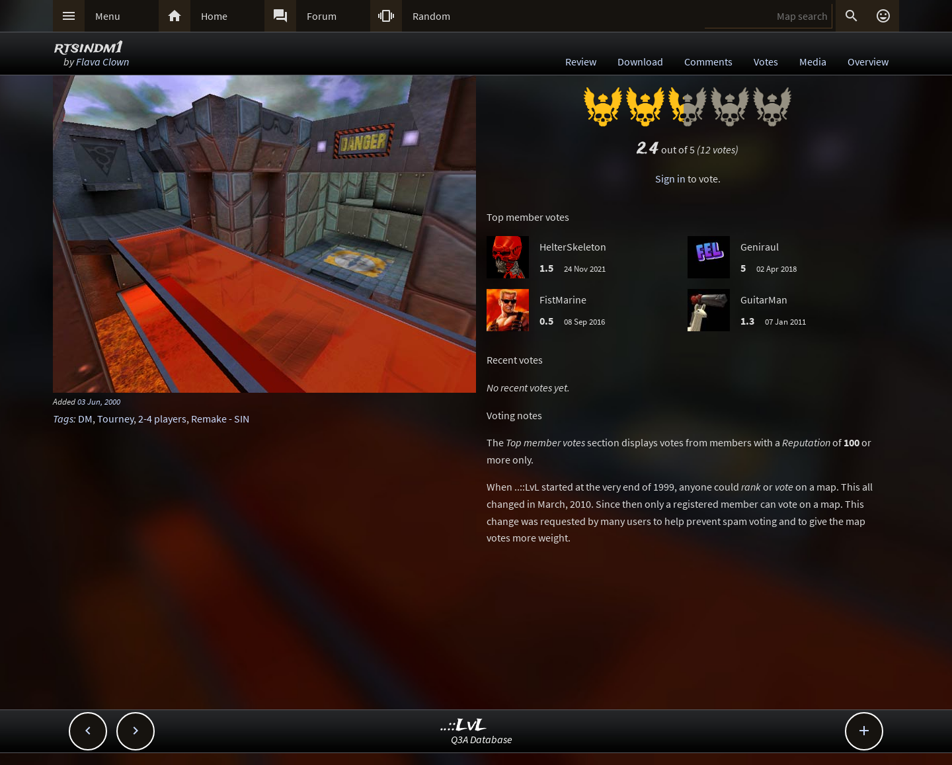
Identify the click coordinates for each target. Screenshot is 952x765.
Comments (708, 61)
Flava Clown (102, 61)
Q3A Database (481, 739)
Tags (63, 418)
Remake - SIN (220, 418)
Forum (322, 15)
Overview (868, 61)
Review (580, 61)
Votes (766, 61)
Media (812, 61)
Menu (107, 15)
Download (640, 61)
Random (431, 15)
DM (85, 418)
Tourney (115, 418)
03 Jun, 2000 (98, 401)
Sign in (670, 178)
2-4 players (162, 418)
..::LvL (464, 725)
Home (214, 15)
